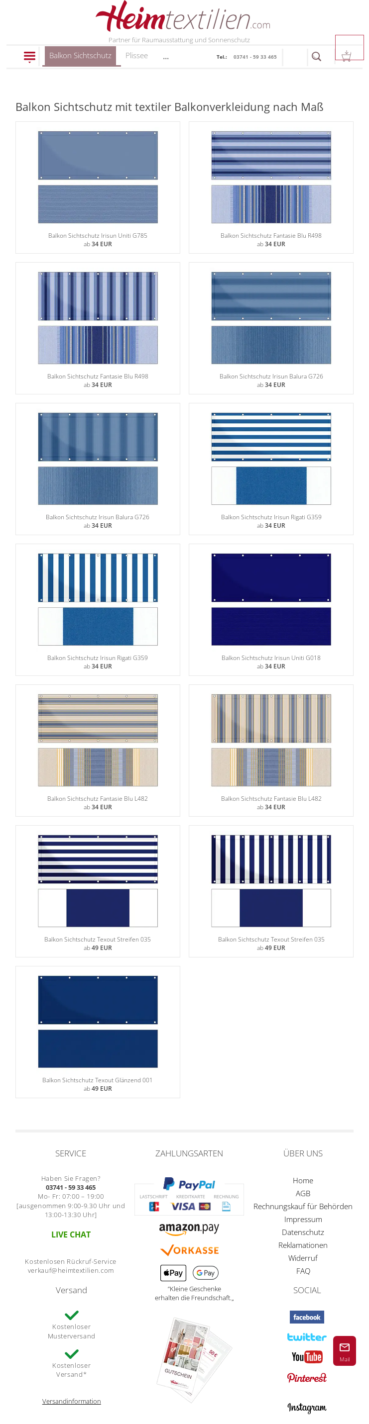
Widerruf (303, 1258)
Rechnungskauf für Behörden (303, 1206)
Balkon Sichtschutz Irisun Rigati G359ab (271, 469)
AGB (303, 1193)
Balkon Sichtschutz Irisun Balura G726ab (271, 328)
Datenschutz (303, 1232)
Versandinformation (71, 1401)
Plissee (136, 55)
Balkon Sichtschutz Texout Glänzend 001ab (98, 1032)
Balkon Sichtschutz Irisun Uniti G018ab (271, 609)
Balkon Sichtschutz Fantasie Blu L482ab (98, 750)
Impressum (303, 1219)
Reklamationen (303, 1245)
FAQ (303, 1271)
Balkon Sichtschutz (80, 58)
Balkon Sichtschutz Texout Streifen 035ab (98, 891)
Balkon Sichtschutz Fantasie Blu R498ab (271, 187)
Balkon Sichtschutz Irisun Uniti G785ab (98, 187)
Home (303, 1180)
